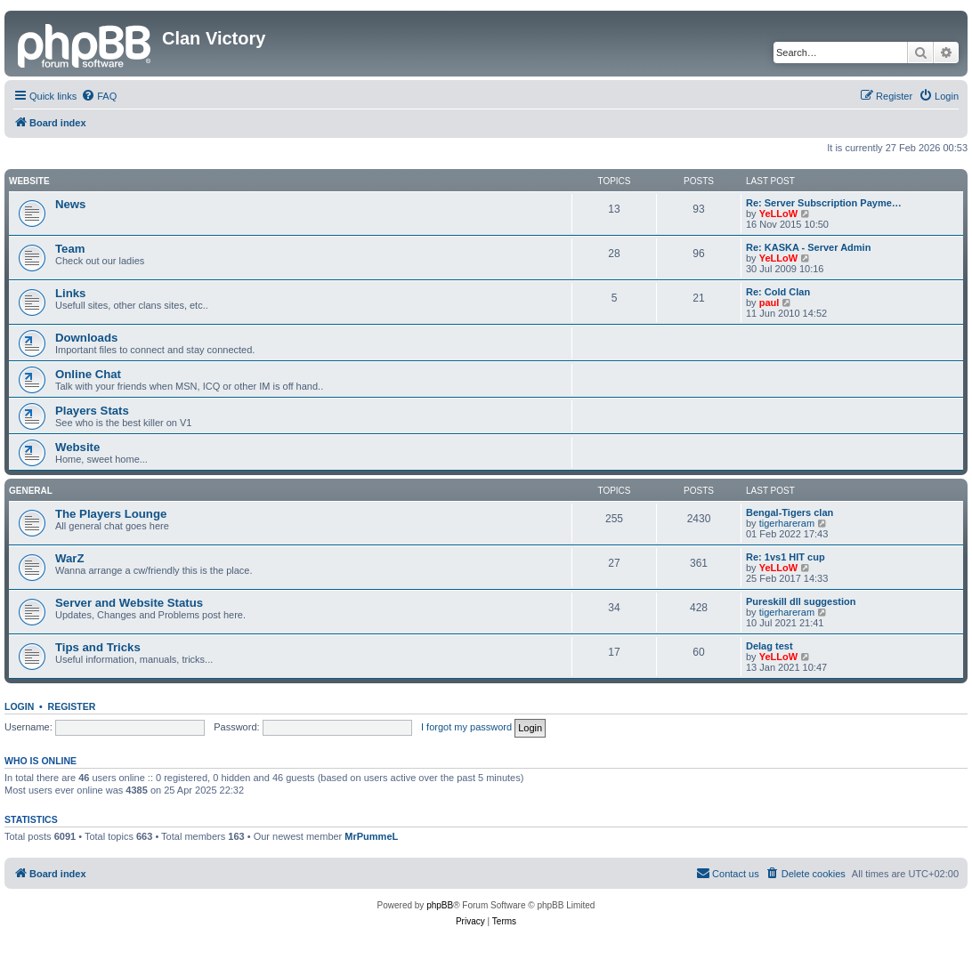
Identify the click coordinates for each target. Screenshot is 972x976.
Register (72, 706)
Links (70, 293)
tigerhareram (786, 523)
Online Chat (88, 374)
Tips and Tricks (98, 647)
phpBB (439, 905)
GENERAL (31, 491)
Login (19, 706)
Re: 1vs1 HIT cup (785, 557)
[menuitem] (99, 96)
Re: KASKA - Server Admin (808, 247)
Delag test (769, 646)
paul (769, 302)
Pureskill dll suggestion (800, 601)
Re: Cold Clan (778, 291)
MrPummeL (371, 836)
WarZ (69, 558)
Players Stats (92, 410)
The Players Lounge (110, 513)
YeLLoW (778, 213)
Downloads (86, 337)
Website (29, 181)
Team (70, 248)
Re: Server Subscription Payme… (824, 203)
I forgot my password (466, 727)
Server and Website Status (129, 602)
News (70, 204)
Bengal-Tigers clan (789, 512)
